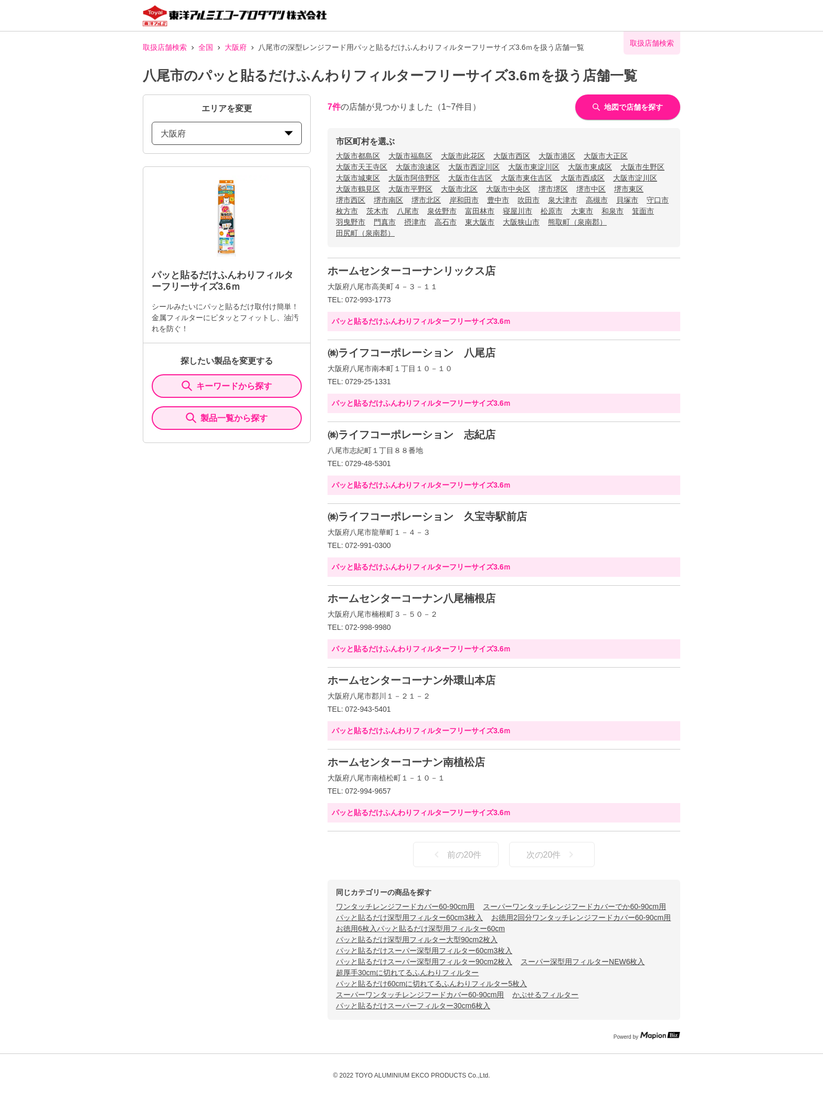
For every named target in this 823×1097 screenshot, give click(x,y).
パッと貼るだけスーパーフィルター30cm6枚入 (413, 1005)
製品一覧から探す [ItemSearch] (227, 418)
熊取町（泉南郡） (577, 222)
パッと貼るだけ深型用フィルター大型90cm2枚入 (417, 939)
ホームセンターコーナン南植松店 (406, 762)
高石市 (446, 222)
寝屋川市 (517, 211)
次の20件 (552, 854)
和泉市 (613, 211)
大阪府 (236, 47)
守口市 (658, 200)
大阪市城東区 (358, 178)
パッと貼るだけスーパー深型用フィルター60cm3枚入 (424, 950)
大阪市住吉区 (470, 178)
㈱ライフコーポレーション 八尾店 (411, 352)
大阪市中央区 (508, 189)
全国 (205, 47)
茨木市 (377, 211)
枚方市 (347, 211)
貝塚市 (627, 200)
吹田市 (529, 200)
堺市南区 (388, 200)
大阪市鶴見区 (358, 189)
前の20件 (456, 854)
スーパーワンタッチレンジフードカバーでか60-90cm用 (574, 906)
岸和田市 (464, 200)
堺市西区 (350, 200)
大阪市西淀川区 (474, 167)
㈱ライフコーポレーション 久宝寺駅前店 (427, 516)
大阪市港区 (557, 156)
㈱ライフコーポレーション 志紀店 (411, 434)
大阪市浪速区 (418, 167)
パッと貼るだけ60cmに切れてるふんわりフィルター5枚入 (431, 983)
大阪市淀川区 (635, 178)
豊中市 (498, 200)
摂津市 (415, 222)
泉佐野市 (442, 211)
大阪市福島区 (410, 156)
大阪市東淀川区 (534, 167)
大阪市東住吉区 (526, 178)
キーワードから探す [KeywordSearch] (227, 386)
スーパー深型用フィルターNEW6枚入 (583, 961)
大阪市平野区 (410, 189)
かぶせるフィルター (545, 994)
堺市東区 (628, 189)
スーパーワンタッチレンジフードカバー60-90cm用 (420, 994)
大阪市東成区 (590, 167)
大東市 (582, 211)
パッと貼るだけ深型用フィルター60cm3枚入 (409, 917)
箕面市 (643, 211)
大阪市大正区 (606, 156)
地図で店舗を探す (628, 107)
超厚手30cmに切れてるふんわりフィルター (407, 972)
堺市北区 (426, 200)
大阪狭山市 (521, 222)
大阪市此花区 (463, 156)
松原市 (552, 211)
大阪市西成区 (583, 178)
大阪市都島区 (358, 156)
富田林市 (479, 211)
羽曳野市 (350, 222)
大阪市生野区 (642, 167)
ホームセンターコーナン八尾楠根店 (411, 598)
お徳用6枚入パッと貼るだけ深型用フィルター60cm (420, 928)
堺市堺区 (553, 189)
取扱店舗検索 (165, 47)
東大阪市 (479, 222)
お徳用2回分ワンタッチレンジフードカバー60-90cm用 (581, 917)
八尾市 (408, 211)
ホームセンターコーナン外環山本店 (411, 680)
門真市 (385, 222)
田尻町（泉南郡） (365, 233)
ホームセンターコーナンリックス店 (411, 271)
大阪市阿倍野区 (414, 178)
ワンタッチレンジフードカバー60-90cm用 (405, 906)
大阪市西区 (511, 156)
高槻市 (597, 200)
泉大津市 (562, 200)
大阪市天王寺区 (361, 167)
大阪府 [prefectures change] (227, 133)
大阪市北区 (459, 189)
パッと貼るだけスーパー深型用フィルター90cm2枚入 (424, 961)
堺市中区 (591, 189)
